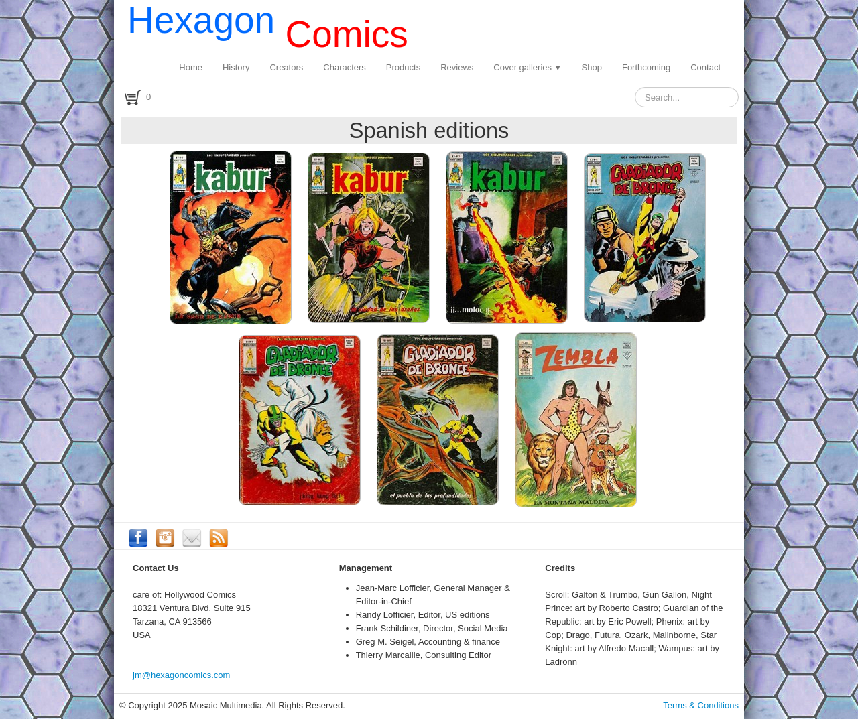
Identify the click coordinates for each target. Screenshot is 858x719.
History (236, 67)
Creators (286, 67)
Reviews (456, 67)
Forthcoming (646, 67)
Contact (705, 67)
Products (403, 67)
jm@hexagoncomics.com (181, 675)
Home (190, 67)
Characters (344, 67)
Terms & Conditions (701, 705)
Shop (592, 67)
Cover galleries (527, 67)
